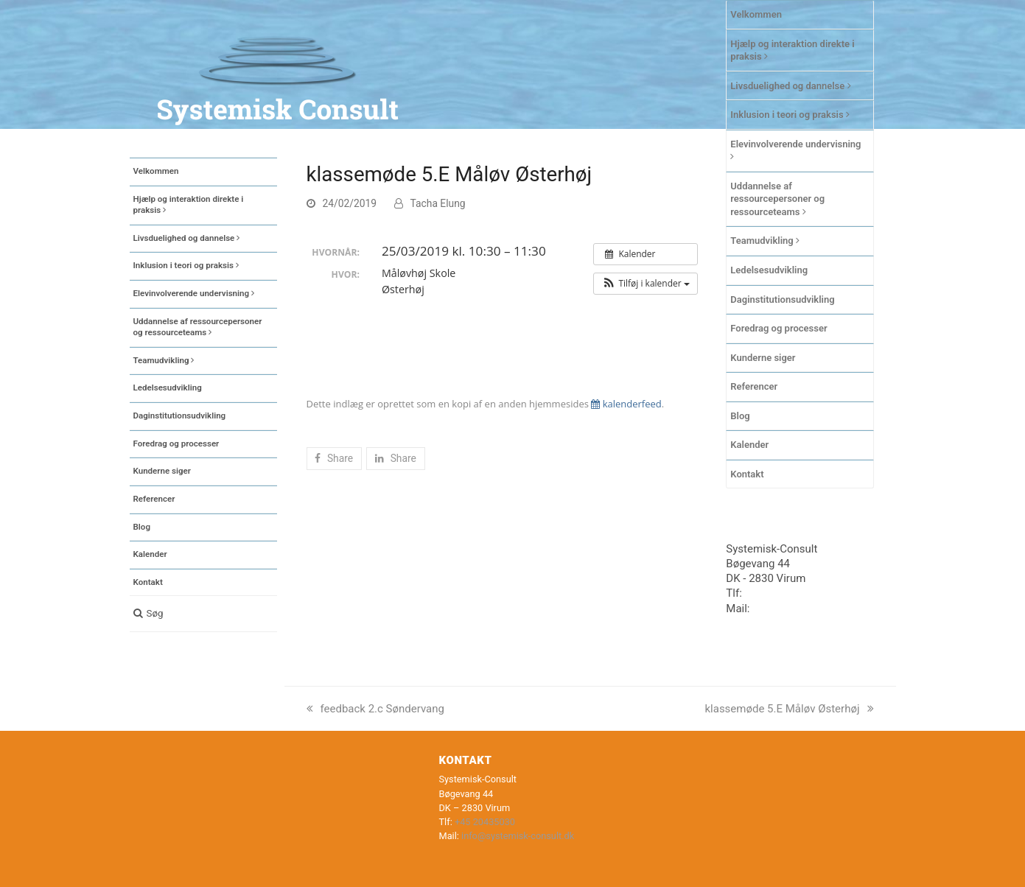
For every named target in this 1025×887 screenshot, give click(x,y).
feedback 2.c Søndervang (375, 708)
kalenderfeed (626, 403)
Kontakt (746, 474)
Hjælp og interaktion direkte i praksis (792, 50)
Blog (739, 415)
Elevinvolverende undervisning (795, 150)
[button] (203, 613)
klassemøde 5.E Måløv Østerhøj (788, 708)
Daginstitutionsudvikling (782, 299)
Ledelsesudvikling (769, 270)
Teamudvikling (765, 240)
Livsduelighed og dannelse (790, 85)
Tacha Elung (438, 203)
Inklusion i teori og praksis (790, 114)
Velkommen (756, 14)
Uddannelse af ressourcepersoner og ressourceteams (777, 198)
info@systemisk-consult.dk (517, 835)
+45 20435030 (780, 593)
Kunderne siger (762, 357)
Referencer (753, 386)
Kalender (749, 444)
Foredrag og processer (778, 328)
